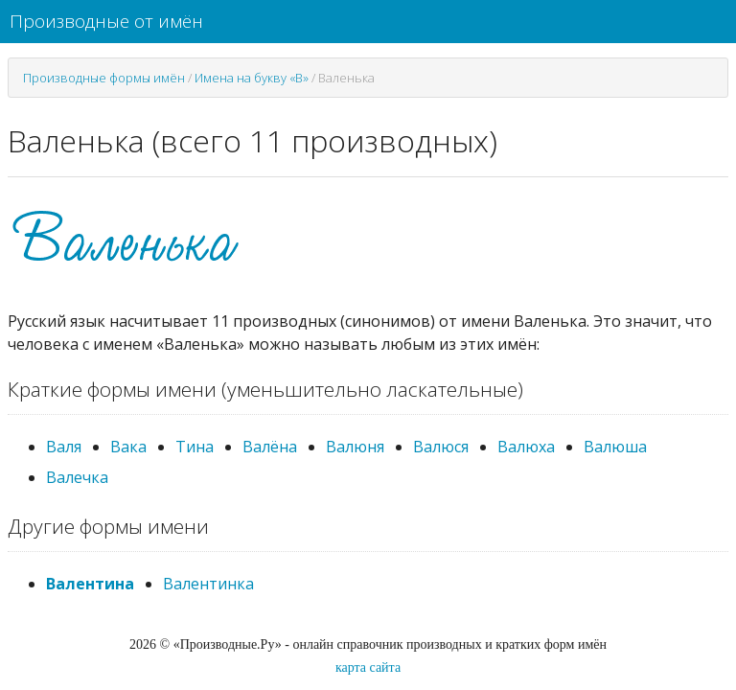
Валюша (615, 446)
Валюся (441, 446)
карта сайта (368, 667)
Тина (194, 446)
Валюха (526, 446)
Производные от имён (106, 21)
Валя (63, 446)
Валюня (355, 446)
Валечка (77, 477)
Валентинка (208, 583)
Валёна (269, 446)
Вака (128, 446)
